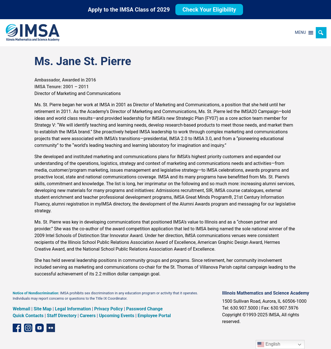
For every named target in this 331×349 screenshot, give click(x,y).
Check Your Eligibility (209, 9)
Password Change (144, 309)
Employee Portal (154, 315)
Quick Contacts (28, 315)
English (268, 344)
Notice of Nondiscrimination (35, 293)
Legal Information (73, 309)
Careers (88, 315)
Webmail (21, 309)
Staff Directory (61, 315)
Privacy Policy (108, 309)
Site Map (43, 309)
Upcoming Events (116, 315)
